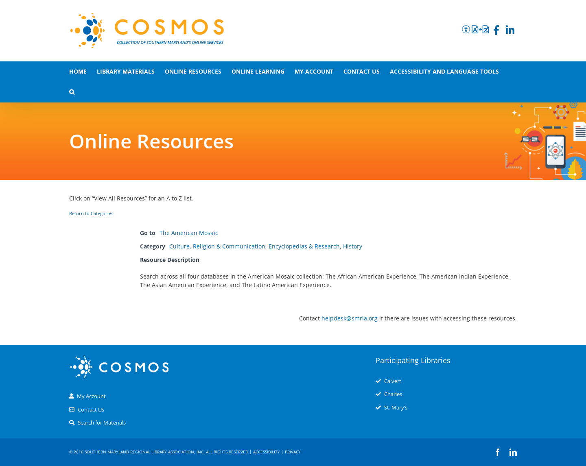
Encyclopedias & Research (304, 246)
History (352, 246)
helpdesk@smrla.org (349, 318)
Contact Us (91, 409)
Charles (393, 394)
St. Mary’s (395, 407)
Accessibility (266, 452)
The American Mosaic (189, 233)
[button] (71, 92)
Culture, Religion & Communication (217, 246)
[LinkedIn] (510, 31)
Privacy (293, 452)
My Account (91, 396)
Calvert (392, 381)
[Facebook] (496, 31)
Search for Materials (102, 422)
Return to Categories (91, 213)
